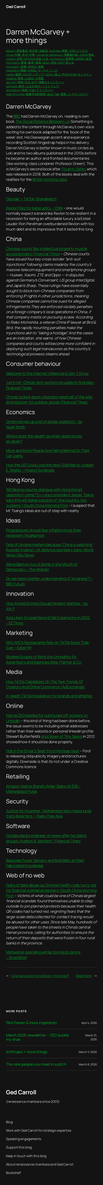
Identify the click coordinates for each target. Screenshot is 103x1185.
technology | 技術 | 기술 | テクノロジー (29, 90)
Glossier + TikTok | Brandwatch (31, 198)
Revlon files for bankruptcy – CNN (34, 208)
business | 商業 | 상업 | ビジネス (68, 51)
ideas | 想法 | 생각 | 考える (58, 62)
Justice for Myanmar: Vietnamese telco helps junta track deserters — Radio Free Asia (48, 813)
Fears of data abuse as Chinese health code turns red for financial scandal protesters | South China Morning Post (51, 890)
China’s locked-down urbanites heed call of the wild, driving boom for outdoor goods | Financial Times (49, 399)
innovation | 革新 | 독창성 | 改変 (25, 66)
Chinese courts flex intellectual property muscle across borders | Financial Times (46, 251)
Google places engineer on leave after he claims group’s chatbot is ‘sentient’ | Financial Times (46, 838)
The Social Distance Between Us (42, 121)
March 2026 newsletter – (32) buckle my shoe (37, 1037)
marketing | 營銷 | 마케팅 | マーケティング (31, 70)
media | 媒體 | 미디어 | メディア (25, 74)
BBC (16, 116)
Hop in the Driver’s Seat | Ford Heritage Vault (42, 750)
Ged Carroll (15, 6)
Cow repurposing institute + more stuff (40, 976)
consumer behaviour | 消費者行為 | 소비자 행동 (65, 55)
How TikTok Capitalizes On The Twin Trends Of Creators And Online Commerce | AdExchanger (45, 684)
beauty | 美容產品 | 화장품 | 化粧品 (27, 51)
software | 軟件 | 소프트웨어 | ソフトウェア (32, 86)
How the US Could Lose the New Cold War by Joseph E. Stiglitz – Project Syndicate (50, 467)
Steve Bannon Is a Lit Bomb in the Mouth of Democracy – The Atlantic (42, 567)
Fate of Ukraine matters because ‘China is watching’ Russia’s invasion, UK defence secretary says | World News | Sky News (49, 550)
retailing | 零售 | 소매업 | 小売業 (24, 78)
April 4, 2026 (89, 1023)
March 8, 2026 (88, 1064)
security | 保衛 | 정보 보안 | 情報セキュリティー (35, 82)
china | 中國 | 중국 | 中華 (20, 55)
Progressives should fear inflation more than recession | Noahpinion (43, 532)
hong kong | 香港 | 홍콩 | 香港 (23, 62)
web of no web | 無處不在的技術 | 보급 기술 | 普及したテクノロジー (47, 94)
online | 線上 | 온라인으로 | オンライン (68, 74)
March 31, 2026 (91, 1037)
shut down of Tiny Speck (61, 736)
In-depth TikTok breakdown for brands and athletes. (49, 695)
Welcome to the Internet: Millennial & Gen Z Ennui (47, 373)
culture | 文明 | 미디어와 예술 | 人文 (27, 59)
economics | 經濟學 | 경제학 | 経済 (70, 59)
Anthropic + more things (26, 1052)
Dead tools (84, 976)
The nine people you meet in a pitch (36, 1064)
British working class (49, 179)
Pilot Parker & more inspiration (31, 1023)
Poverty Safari (73, 169)
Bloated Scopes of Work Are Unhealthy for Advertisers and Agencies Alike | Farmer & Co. (44, 659)
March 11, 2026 (88, 1052)
